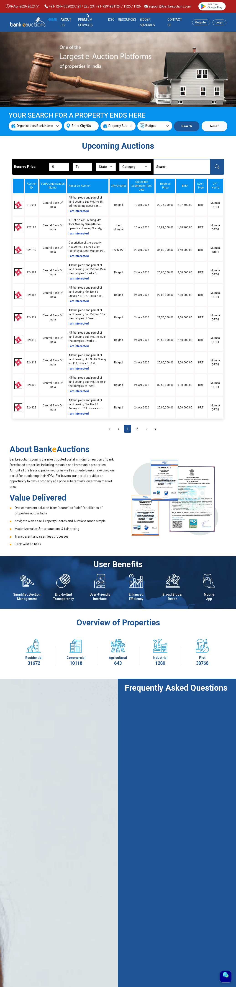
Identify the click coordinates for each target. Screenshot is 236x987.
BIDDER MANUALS (147, 22)
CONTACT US (174, 22)
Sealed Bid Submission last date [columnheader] (141, 185)
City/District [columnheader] (118, 185)
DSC (111, 19)
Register (201, 22)
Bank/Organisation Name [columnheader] (53, 185)
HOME (52, 19)
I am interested (79, 211)
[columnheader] (18, 186)
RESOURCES (127, 19)
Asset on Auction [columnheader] (79, 185)
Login (219, 22)
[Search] (182, 166)
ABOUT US (66, 22)
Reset (214, 126)
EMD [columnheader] (185, 185)
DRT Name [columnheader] (215, 185)
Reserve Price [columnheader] (165, 185)
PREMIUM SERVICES (85, 22)
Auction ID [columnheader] (31, 185)
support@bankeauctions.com (170, 6)
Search (186, 126)
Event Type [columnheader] (200, 185)
